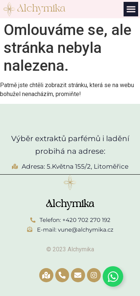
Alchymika (41, 8)
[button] (131, 9)
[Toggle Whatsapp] (113, 276)
